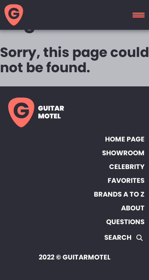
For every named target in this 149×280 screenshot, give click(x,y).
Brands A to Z (119, 194)
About (133, 208)
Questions (125, 221)
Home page (125, 139)
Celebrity (127, 166)
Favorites (126, 180)
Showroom (123, 153)
